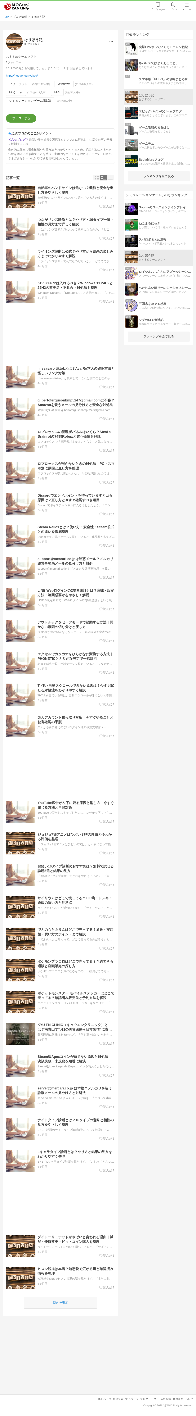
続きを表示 (60, 1302)
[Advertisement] (60, 335)
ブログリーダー (149, 1398)
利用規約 (178, 1398)
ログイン (172, 9)
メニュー (186, 9)
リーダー (157, 9)
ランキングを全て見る (158, 176)
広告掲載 (165, 1398)
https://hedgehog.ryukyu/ (22, 75)
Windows (64, 84)
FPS (57, 92)
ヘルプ (189, 1398)
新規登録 (118, 1398)
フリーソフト (18, 84)
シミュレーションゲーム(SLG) (30, 100)
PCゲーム (16, 92)
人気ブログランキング (16, 6)
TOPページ (104, 1398)
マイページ (131, 1398)
